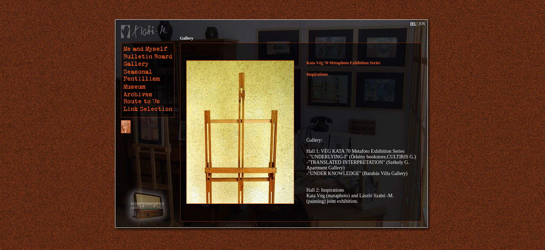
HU (413, 23)
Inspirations (317, 74)
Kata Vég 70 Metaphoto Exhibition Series (344, 62)
